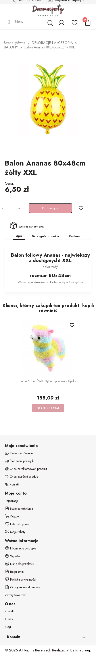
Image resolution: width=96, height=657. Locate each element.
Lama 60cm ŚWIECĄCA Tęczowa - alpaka (48, 381)
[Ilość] (11, 208)
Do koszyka (50, 208)
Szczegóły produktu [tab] (45, 236)
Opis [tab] (19, 236)
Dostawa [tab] (74, 236)
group (80, 650)
